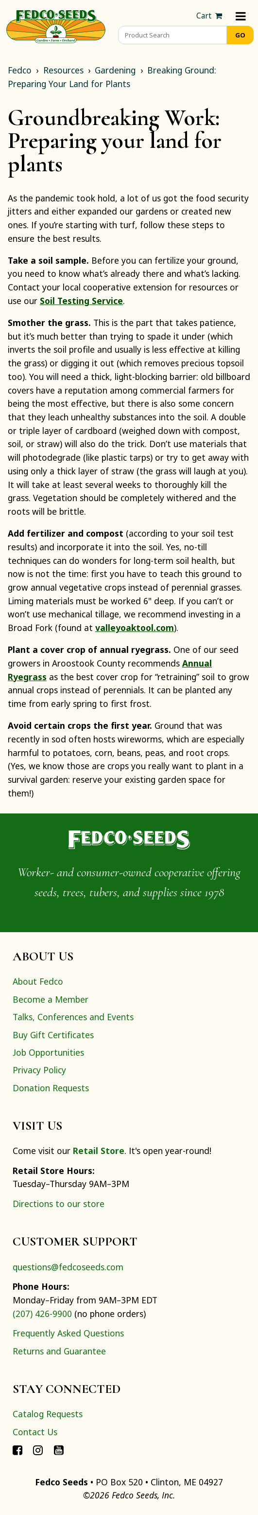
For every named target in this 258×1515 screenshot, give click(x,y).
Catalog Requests (48, 1414)
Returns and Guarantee (59, 1351)
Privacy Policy (39, 1070)
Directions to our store (58, 1203)
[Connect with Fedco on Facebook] (17, 1449)
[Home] (56, 25)
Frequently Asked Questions (68, 1333)
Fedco (20, 70)
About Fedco (38, 981)
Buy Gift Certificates (53, 1035)
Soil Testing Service (81, 301)
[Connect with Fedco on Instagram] (38, 1449)
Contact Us (35, 1432)
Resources (63, 70)
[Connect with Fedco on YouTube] (59, 1449)
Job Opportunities (48, 1052)
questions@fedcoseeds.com (68, 1267)
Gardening (115, 70)
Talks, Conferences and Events (73, 1017)
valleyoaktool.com (134, 627)
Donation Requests (51, 1088)
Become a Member (50, 999)
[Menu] (241, 16)
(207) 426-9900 (42, 1313)
